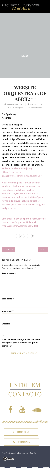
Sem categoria (16, 108)
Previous (8, 249)
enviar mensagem (21, 441)
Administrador (36, 104)
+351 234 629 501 (21, 431)
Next (43, 249)
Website (6, 324)
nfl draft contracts (11, 172)
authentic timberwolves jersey (17, 168)
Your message (9, 273)
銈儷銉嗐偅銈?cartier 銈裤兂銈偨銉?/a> (22, 175)
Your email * (8, 311)
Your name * (8, 299)
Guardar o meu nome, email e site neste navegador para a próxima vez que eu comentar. (21, 342)
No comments (35, 108)
